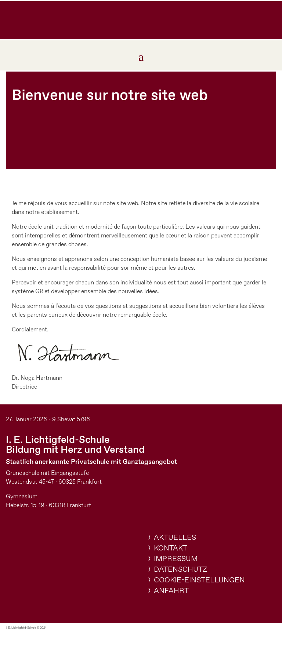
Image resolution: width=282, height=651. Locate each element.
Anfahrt (171, 591)
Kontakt (170, 548)
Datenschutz (180, 570)
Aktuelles (175, 538)
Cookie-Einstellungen (199, 580)
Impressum (176, 559)
